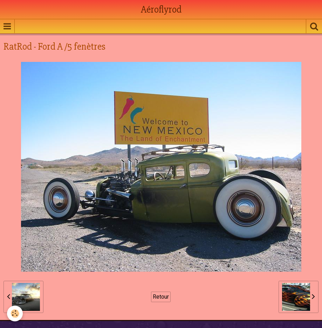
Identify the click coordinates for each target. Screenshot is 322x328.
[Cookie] (15, 313)
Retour (161, 296)
